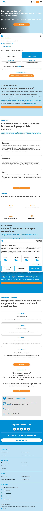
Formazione (3, 468)
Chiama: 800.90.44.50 (11, 409)
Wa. (7, 493)
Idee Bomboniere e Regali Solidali (8, 479)
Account (31, 2)
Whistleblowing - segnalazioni (28, 454)
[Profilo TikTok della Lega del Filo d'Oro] (28, 429)
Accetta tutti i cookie (35, 268)
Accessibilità (24, 462)
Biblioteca (3, 465)
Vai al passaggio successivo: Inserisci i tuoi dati (21, 75)
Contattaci (3, 454)
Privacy (8, 504)
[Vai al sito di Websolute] (4, 508)
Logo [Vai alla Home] (4, 2)
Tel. (7, 490)
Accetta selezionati (21, 268)
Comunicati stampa (5, 462)
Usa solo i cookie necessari (8, 268)
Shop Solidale (4, 476)
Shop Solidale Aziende (26, 476)
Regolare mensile (7, 43)
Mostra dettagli (36, 264)
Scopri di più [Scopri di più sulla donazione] (5, 28)
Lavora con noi (24, 465)
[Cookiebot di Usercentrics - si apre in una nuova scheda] (36, 241)
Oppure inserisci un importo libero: (12, 66)
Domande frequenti (25, 452)
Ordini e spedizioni (25, 479)
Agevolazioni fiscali (5, 452)
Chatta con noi (10, 413)
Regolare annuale (7, 46)
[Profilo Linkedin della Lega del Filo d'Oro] (21, 429)
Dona (37, 2)
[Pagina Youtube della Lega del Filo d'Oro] (24, 429)
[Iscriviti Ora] (21, 440)
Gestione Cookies (4, 504)
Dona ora (21, 24)
